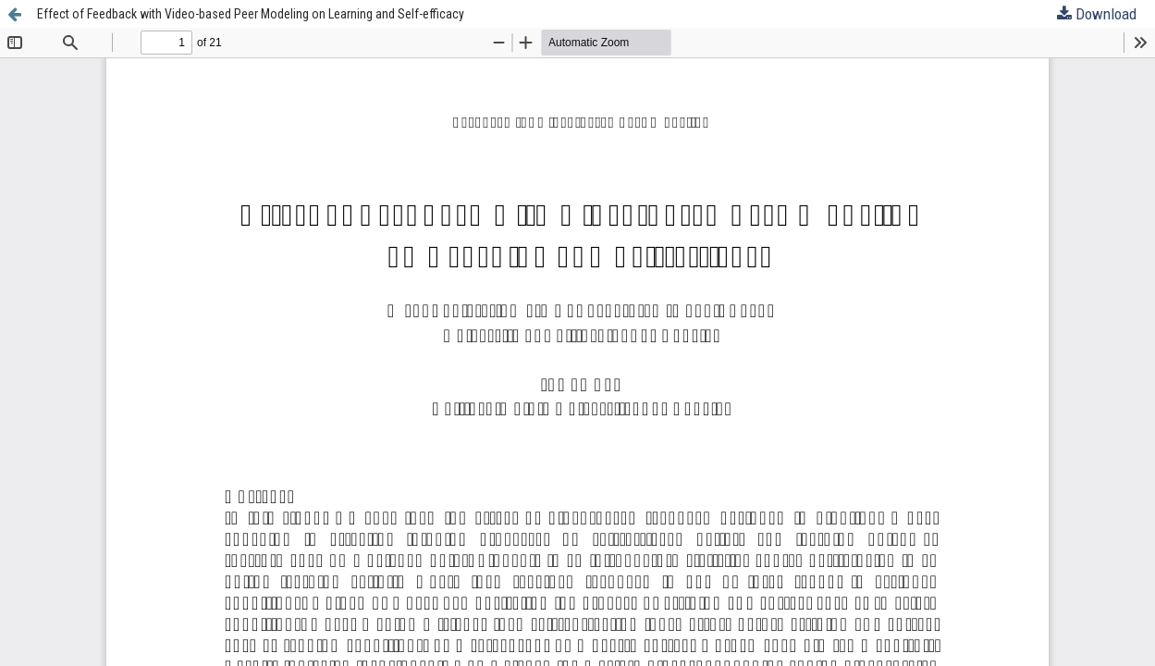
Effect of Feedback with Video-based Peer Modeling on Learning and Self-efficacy (250, 13)
